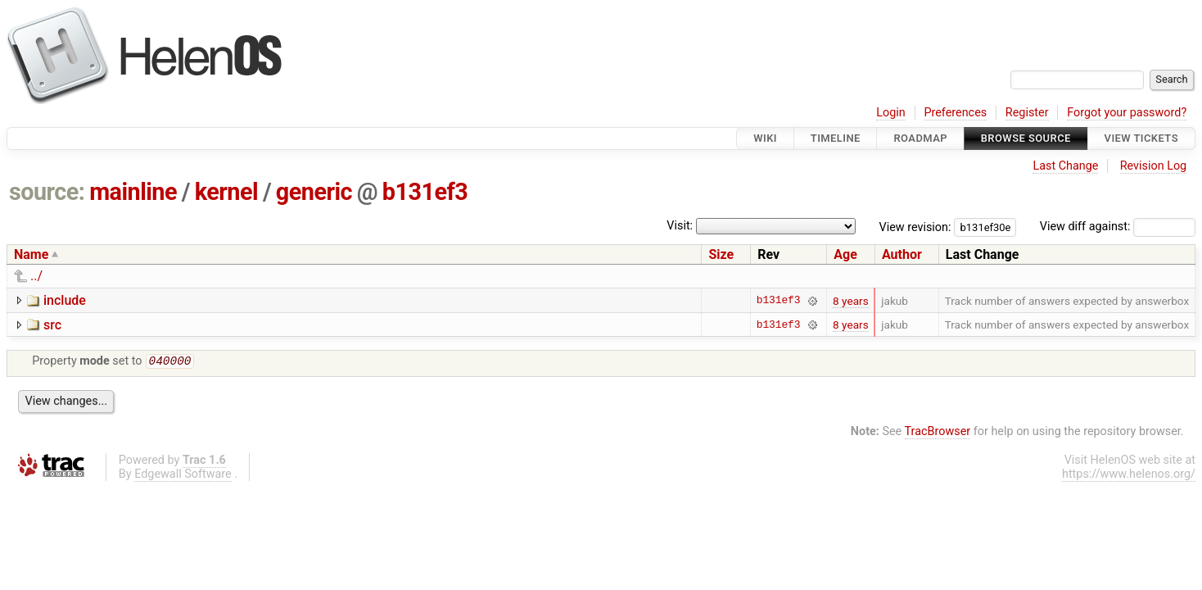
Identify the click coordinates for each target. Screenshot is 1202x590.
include (64, 300)
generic (314, 192)
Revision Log (1153, 166)
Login (891, 113)
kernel (226, 192)
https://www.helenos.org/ (1128, 476)
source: (47, 192)
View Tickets (1141, 138)
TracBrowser (938, 433)
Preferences (955, 113)
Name (31, 254)
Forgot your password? (1126, 113)
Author (902, 254)
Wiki (765, 138)
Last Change (1065, 166)
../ (36, 276)
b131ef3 (425, 192)
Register (1027, 113)
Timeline (836, 138)
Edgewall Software (183, 476)
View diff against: (1117, 227)
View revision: (915, 227)
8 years (851, 300)
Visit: (680, 226)
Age (845, 254)
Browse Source (1026, 138)
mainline (133, 192)
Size (721, 254)
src (52, 325)
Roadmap (920, 138)
